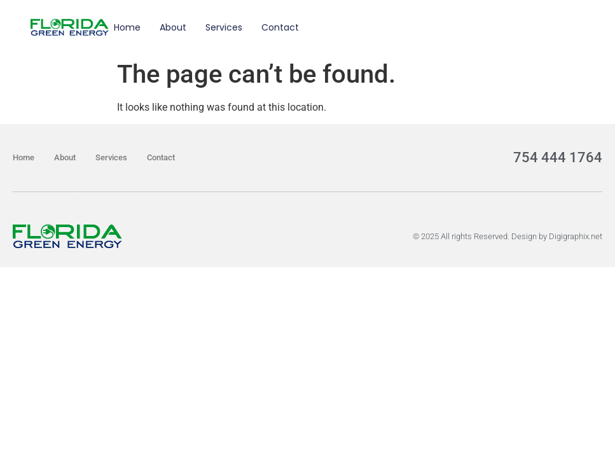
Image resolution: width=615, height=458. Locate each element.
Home (127, 27)
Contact (280, 27)
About (173, 27)
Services (223, 27)
